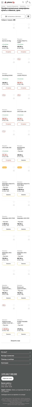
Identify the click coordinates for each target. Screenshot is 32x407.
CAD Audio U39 (21, 111)
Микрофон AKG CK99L (22, 253)
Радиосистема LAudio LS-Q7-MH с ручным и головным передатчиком (8, 322)
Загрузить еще (15, 340)
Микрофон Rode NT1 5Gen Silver (8, 184)
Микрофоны (23, 6)
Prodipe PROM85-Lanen (22, 322)
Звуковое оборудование (12, 6)
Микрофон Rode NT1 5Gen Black (23, 184)
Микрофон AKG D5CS (6, 253)
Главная (3, 6)
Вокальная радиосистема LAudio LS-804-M (7, 287)
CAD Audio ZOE (6, 147)
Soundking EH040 (7, 75)
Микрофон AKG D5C (23, 218)
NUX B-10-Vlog (6, 41)
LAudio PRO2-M (22, 75)
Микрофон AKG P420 (8, 218)
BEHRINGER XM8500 (21, 148)
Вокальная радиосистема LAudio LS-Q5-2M (22, 287)
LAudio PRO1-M (6, 111)
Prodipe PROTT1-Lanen (22, 41)
